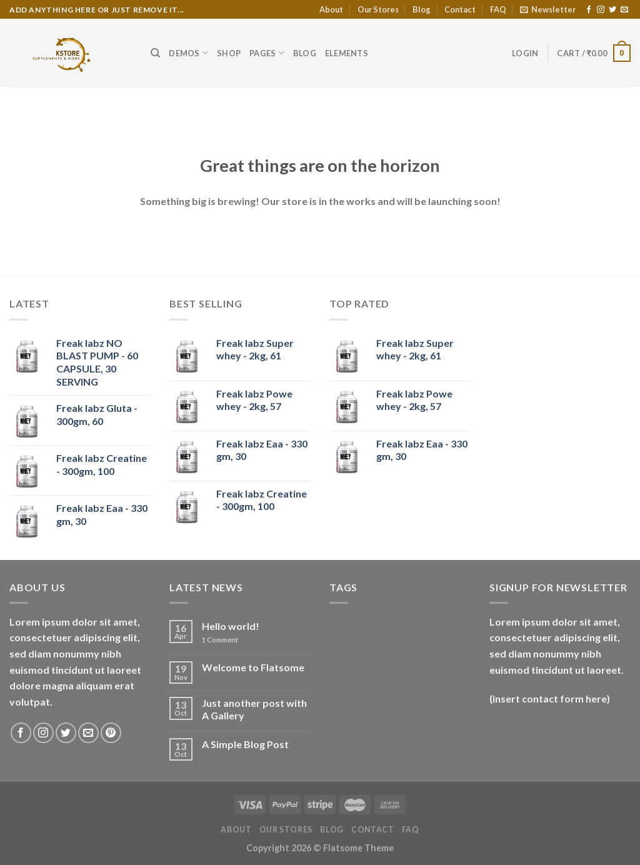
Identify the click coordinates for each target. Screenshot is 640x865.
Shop (229, 53)
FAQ (498, 9)
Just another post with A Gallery (254, 709)
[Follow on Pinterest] (111, 732)
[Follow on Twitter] (612, 10)
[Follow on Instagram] (600, 10)
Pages (266, 53)
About (331, 9)
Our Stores (378, 9)
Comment (220, 640)
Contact (460, 9)
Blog (421, 9)
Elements (346, 53)
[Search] (155, 53)
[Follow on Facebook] (588, 10)
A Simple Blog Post (245, 744)
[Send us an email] (624, 10)
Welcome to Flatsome (253, 667)
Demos (188, 53)
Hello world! (230, 626)
